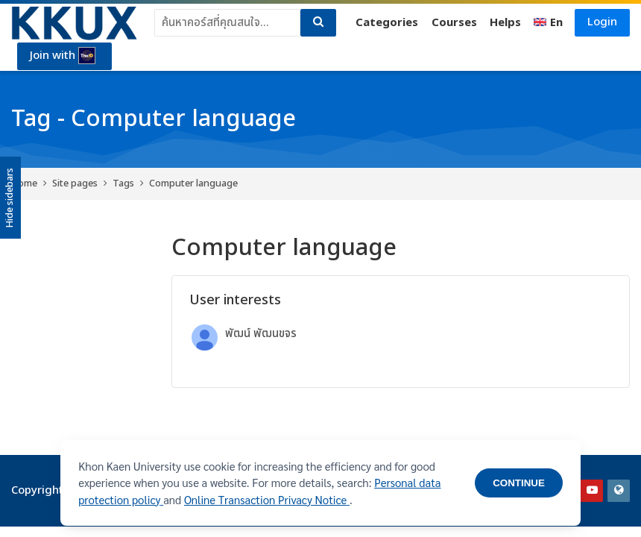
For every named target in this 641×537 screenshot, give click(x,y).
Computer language (193, 183)
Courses (454, 22)
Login (602, 22)
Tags (123, 183)
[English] (548, 23)
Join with (62, 56)
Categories (387, 22)
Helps (505, 22)
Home (24, 183)
